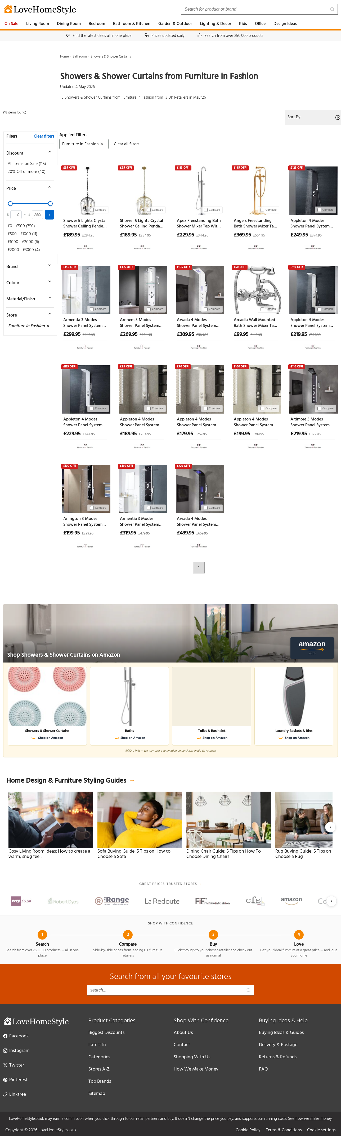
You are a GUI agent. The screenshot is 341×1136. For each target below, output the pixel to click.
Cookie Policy (248, 1130)
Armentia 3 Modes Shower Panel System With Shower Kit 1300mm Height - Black (141, 522)
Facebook (16, 1035)
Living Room (37, 23)
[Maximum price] (37, 214)
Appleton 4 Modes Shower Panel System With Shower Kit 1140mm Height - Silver (140, 422)
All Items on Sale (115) (27, 164)
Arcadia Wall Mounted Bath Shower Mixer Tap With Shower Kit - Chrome (255, 323)
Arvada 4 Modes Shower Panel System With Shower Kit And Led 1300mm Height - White (196, 323)
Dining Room (69, 23)
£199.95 (242, 434)
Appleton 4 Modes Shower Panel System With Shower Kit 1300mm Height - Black (311, 224)
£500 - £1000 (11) (22, 234)
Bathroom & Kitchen (131, 23)
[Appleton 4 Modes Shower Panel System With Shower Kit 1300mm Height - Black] (312, 189)
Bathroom (80, 56)
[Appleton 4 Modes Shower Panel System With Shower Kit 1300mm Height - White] (85, 388)
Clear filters (44, 136)
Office (260, 23)
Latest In (97, 1045)
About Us (183, 1033)
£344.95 (202, 236)
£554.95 (259, 236)
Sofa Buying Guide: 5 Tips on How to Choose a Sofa (133, 854)
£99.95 (241, 334)
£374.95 (316, 236)
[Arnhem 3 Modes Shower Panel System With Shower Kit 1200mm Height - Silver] (142, 289)
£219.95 (298, 334)
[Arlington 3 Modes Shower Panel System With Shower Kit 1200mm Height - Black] (85, 488)
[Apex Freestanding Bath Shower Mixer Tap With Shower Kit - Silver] (199, 189)
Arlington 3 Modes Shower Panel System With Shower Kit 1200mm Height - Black (84, 522)
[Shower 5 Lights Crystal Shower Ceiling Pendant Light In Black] (85, 189)
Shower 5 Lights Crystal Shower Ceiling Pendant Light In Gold (142, 224)
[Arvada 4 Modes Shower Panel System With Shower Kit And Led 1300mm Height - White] (199, 289)
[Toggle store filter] (28, 313)
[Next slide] (330, 827)
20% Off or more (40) (27, 172)
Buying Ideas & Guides (281, 1033)
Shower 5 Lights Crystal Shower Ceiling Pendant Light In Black (85, 224)
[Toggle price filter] (28, 187)
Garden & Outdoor (175, 23)
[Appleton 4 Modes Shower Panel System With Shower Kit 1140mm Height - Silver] (142, 388)
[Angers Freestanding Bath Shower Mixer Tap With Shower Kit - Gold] (256, 189)
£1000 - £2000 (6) (23, 242)
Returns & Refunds (278, 1057)
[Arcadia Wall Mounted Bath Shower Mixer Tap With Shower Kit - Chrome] (256, 289)
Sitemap (96, 1094)
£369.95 (242, 235)
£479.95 (144, 534)
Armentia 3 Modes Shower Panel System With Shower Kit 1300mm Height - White (85, 323)
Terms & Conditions (284, 1130)
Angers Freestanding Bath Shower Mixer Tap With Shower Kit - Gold (255, 224)
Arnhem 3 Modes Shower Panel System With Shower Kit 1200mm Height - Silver (141, 323)
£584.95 (202, 335)
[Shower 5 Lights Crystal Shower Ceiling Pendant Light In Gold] (142, 189)
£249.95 (299, 235)
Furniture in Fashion (29, 326)
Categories (99, 1057)
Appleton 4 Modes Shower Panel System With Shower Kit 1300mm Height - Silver (311, 323)
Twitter (13, 1065)
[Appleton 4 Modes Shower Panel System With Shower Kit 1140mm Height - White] (199, 388)
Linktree (14, 1094)
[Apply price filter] (49, 215)
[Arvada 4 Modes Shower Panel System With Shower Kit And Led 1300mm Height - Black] (199, 488)
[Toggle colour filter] (28, 281)
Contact (182, 1045)
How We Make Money (196, 1069)
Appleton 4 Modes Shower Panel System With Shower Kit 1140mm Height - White (198, 422)
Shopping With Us (192, 1057)
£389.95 (185, 334)
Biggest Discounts (106, 1033)
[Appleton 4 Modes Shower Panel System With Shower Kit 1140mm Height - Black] (256, 388)
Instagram (16, 1050)
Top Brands (99, 1081)
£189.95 (71, 235)
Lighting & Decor (215, 23)
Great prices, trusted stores (170, 884)
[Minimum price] (16, 214)
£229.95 (185, 235)
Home (64, 56)
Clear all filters (127, 144)
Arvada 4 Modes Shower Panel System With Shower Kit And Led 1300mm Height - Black (196, 522)
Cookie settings (321, 1130)
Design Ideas (285, 23)
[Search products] (259, 9)
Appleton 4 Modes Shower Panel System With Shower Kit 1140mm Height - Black (254, 422)
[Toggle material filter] (28, 297)
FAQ (263, 1069)
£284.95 (88, 236)
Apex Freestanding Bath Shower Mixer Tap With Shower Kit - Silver (199, 224)
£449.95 (89, 335)
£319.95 (128, 533)
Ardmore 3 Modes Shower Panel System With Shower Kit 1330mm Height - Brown (312, 422)
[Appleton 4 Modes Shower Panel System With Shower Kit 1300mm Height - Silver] (312, 289)
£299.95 (71, 334)
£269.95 (128, 334)
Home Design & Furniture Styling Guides (70, 781)
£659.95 (202, 534)
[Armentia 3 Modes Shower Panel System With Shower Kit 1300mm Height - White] (85, 289)
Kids (243, 23)
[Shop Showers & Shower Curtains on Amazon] (170, 633)
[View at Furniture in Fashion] (85, 246)
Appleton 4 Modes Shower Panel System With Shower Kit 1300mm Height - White (85, 422)
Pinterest (15, 1079)
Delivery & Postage (278, 1045)
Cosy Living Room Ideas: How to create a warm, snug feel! (49, 854)
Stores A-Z (99, 1069)
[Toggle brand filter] (28, 265)
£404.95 (146, 335)
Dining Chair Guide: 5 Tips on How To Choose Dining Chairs (223, 854)
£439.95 (185, 533)
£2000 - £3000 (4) (24, 250)
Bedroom (97, 23)
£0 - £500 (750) (21, 226)
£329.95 (315, 335)
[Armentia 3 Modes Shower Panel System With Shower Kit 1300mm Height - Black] (142, 488)
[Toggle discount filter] (28, 151)
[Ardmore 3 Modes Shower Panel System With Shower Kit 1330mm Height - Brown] (312, 388)
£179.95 (185, 434)
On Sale (11, 23)
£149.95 (256, 335)
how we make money (313, 1119)
